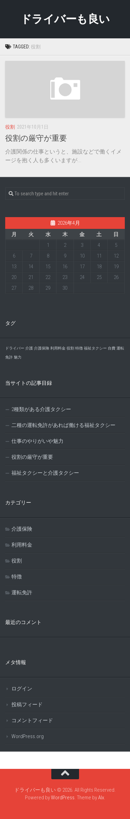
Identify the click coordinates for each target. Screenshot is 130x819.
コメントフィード (32, 720)
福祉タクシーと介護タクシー (45, 473)
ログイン (21, 689)
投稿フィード (27, 704)
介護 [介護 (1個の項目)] (29, 348)
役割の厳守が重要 (36, 138)
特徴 (16, 577)
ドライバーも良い (65, 19)
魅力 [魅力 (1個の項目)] (17, 357)
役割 (10, 127)
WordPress (63, 797)
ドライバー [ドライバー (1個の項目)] (14, 348)
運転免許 (21, 592)
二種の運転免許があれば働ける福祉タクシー (63, 425)
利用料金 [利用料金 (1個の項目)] (58, 348)
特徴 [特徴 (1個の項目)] (79, 348)
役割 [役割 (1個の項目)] (70, 348)
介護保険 (21, 529)
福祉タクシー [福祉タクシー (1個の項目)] (95, 348)
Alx (101, 797)
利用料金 (21, 545)
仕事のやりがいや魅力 (37, 441)
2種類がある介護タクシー (41, 409)
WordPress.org (27, 736)
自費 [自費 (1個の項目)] (111, 348)
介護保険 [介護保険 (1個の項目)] (41, 348)
